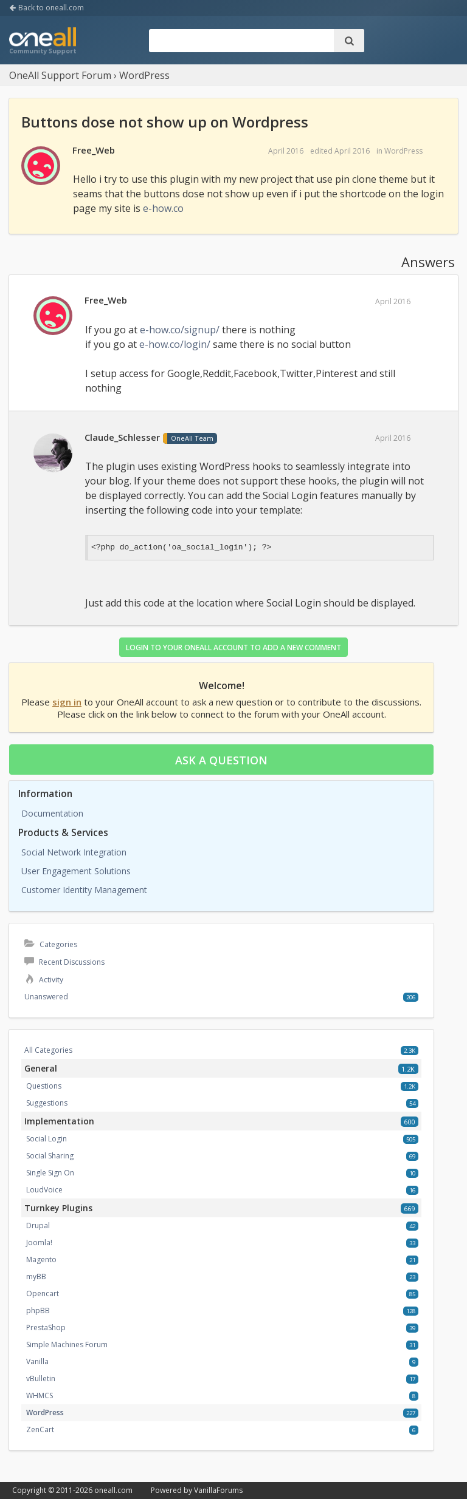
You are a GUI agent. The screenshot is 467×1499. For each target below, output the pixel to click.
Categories (50, 944)
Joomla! (39, 1242)
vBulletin (40, 1378)
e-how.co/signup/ (180, 329)
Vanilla (37, 1361)
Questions (43, 1086)
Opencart (42, 1293)
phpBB (38, 1310)
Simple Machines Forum (67, 1344)
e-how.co (163, 208)
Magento (41, 1259)
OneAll (42, 41)
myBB (36, 1276)
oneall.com (113, 1490)
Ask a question (221, 760)
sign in (66, 702)
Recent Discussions (64, 962)
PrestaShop (46, 1327)
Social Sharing (50, 1156)
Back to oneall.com (46, 7)
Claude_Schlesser (122, 437)
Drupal (38, 1225)
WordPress (403, 151)
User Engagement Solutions (76, 871)
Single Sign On (50, 1173)
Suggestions (46, 1103)
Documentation (52, 813)
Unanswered (46, 996)
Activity (43, 979)
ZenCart (40, 1429)
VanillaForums (218, 1490)
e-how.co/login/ (174, 344)
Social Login (46, 1139)
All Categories (48, 1050)
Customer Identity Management (84, 890)
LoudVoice (44, 1190)
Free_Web (93, 150)
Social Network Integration (73, 852)
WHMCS (39, 1395)
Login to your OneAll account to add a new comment (233, 647)
